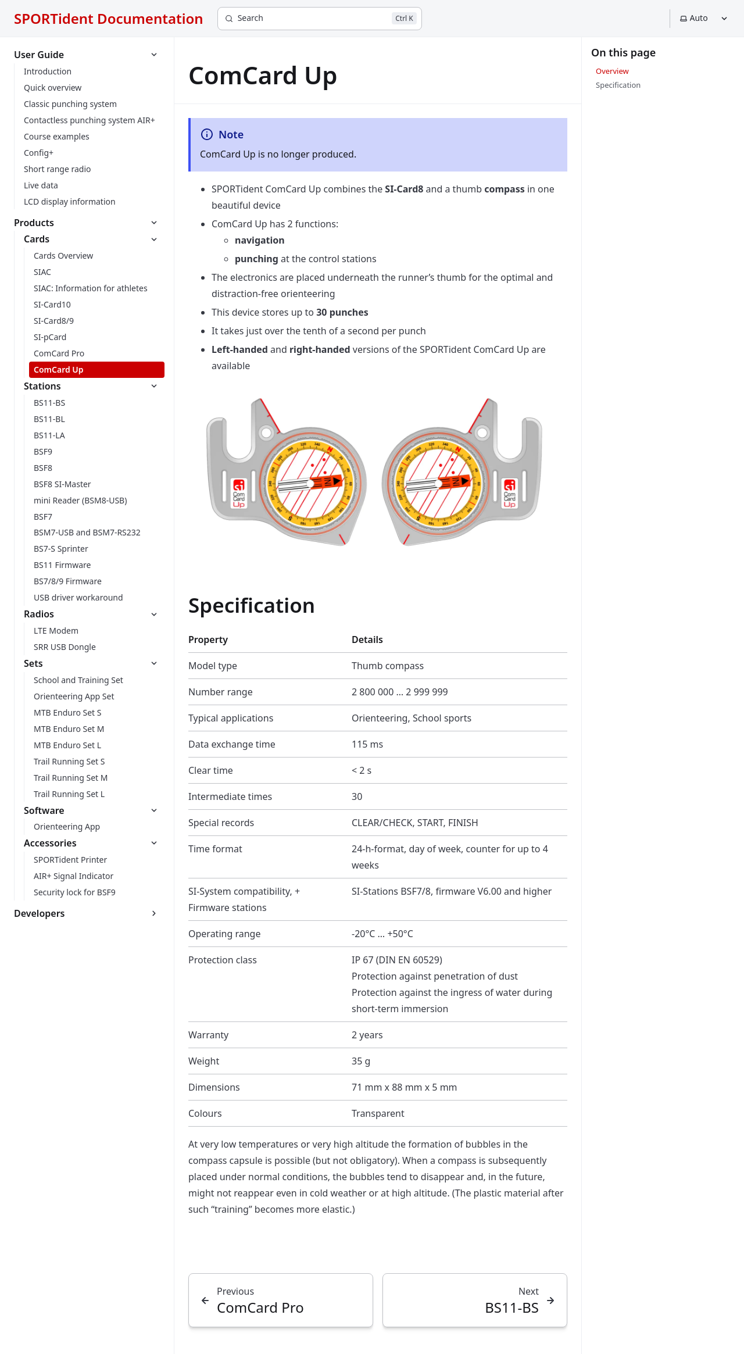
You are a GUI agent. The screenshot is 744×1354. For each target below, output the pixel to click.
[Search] (319, 18)
